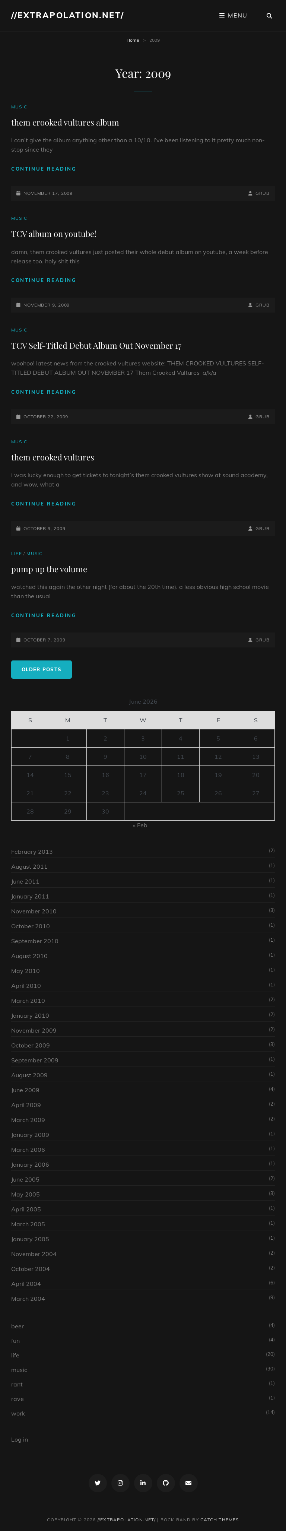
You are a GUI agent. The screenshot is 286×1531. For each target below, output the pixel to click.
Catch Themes (219, 1519)
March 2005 (28, 1224)
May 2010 (25, 970)
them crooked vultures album (65, 122)
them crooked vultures (52, 457)
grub (262, 193)
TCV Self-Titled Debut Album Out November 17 (96, 345)
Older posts (41, 669)
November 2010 (34, 911)
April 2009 (26, 1105)
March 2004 (28, 1298)
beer (17, 1326)
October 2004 (30, 1268)
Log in (19, 1439)
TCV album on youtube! (53, 233)
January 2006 (30, 1164)
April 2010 (26, 985)
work (18, 1413)
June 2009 (25, 1090)
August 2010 (29, 956)
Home (133, 40)
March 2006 (28, 1149)
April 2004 (26, 1283)
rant (17, 1384)
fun (15, 1340)
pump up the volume (49, 568)
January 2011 (30, 896)
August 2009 (29, 1075)
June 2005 (25, 1179)
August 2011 (29, 866)
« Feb (140, 825)
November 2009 (34, 1030)
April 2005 (26, 1209)
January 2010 (30, 1015)
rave (17, 1398)
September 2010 (34, 941)
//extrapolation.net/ (67, 15)
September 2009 (34, 1060)
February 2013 (32, 851)
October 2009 (30, 1045)
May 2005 (25, 1194)
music (19, 107)
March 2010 (28, 1000)
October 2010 (30, 926)
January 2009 (30, 1134)
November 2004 (34, 1254)
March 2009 (28, 1119)
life (16, 553)
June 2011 (25, 881)
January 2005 (30, 1239)
